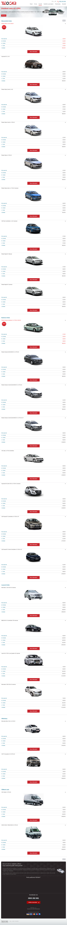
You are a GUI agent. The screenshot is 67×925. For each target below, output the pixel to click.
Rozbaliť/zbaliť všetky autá (64, 20)
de (55, 1)
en (52, 1)
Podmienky (57, 4)
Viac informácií (33, 51)
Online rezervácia (33, 902)
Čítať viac (4, 15)
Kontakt (64, 4)
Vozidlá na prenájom (48, 4)
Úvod (31, 4)
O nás (35, 4)
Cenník (40, 4)
